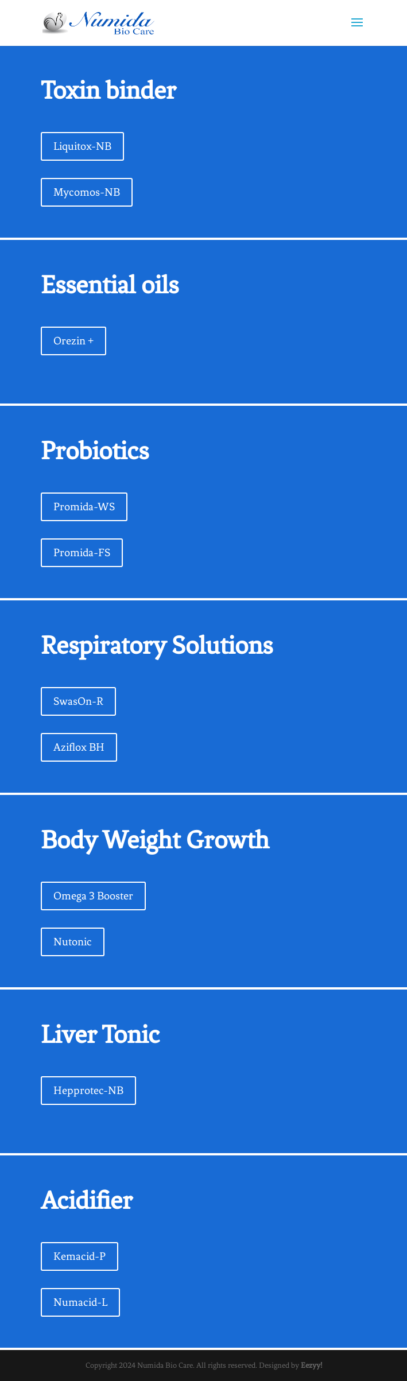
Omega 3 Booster (93, 895)
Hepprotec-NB (88, 1090)
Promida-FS (81, 552)
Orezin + (73, 340)
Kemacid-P (79, 1256)
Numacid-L (80, 1302)
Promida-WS (84, 506)
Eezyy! (311, 1365)
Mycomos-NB (86, 192)
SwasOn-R (78, 701)
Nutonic (72, 941)
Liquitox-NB (82, 146)
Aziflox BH (78, 747)
